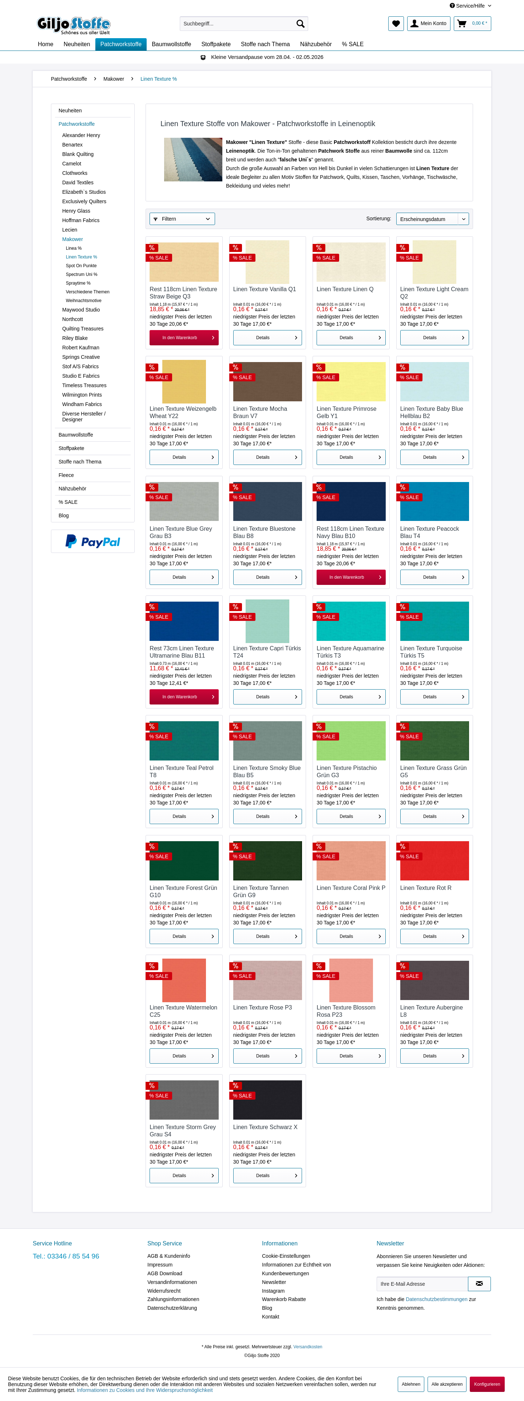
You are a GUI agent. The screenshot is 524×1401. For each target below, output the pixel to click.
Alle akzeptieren (447, 1384)
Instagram (273, 1291)
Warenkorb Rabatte (284, 1299)
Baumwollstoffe (76, 435)
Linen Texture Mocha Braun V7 (260, 412)
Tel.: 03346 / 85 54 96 (66, 1256)
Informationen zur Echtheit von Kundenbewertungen (296, 1269)
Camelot (71, 163)
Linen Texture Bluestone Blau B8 (264, 532)
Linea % (74, 248)
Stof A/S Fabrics (80, 366)
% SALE (68, 502)
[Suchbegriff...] (244, 23)
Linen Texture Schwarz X (265, 1127)
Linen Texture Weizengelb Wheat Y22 (183, 412)
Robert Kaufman (80, 347)
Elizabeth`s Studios (84, 192)
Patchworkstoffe (77, 124)
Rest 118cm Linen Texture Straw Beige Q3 (183, 293)
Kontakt (270, 1317)
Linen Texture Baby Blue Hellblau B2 (431, 412)
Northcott (72, 319)
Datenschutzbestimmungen (437, 1299)
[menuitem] (244, 23)
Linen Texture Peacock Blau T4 (429, 532)
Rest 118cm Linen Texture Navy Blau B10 (350, 532)
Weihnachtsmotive (84, 300)
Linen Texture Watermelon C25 (183, 1011)
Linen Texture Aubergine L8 (431, 1011)
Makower (72, 239)
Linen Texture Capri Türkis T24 (267, 652)
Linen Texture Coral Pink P (351, 888)
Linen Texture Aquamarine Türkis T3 (350, 652)
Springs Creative (81, 357)
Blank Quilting (78, 154)
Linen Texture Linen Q (345, 289)
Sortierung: (378, 218)
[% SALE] (353, 44)
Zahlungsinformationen (173, 1299)
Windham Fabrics (82, 404)
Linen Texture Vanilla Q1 (264, 289)
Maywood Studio (81, 310)
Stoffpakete (71, 448)
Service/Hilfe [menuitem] (468, 6)
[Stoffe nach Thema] (265, 44)
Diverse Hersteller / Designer (84, 416)
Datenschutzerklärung (172, 1308)
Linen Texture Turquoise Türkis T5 (431, 652)
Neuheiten (70, 110)
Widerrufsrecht (163, 1291)
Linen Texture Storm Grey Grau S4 (183, 1130)
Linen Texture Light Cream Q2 (434, 293)
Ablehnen (411, 1384)
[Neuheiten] (77, 44)
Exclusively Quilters (84, 201)
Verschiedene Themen (88, 291)
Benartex (72, 145)
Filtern (165, 219)
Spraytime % (78, 283)
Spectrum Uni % (82, 274)
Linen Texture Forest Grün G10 (183, 891)
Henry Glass (76, 211)
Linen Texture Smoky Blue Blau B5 (267, 771)
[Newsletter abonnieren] (479, 1284)
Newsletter (274, 1282)
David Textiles (78, 182)
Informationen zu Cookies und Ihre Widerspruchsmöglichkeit (145, 1390)
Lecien (69, 230)
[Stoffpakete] (216, 44)
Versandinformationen (172, 1282)
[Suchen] (300, 23)
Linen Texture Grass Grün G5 (433, 771)
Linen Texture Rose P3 (262, 1007)
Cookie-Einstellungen (286, 1256)
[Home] (46, 44)
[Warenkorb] (472, 23)
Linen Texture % (81, 257)
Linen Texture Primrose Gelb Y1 (346, 412)
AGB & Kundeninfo (168, 1256)
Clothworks (74, 173)
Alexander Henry (81, 135)
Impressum (159, 1265)
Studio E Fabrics (81, 376)
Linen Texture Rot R (426, 888)
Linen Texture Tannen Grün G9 (261, 891)
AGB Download (164, 1273)
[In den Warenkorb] (184, 337)
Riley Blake (75, 338)
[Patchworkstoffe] (121, 44)
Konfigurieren (487, 1384)
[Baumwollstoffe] (171, 44)
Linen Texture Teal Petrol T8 (182, 771)
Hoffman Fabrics (80, 220)
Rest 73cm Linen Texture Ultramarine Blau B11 (182, 652)
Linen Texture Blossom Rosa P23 (346, 1011)
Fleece (66, 475)
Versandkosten (307, 1346)
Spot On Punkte (81, 265)
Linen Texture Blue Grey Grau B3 (181, 532)
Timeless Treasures (84, 385)
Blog (64, 515)
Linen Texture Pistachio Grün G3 (347, 771)
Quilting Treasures (83, 329)
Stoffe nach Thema (80, 462)
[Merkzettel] (396, 23)
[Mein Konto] (428, 23)
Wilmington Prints (82, 395)
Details (276, 336)
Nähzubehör (72, 488)
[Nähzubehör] (316, 44)
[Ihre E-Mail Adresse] (422, 1284)
